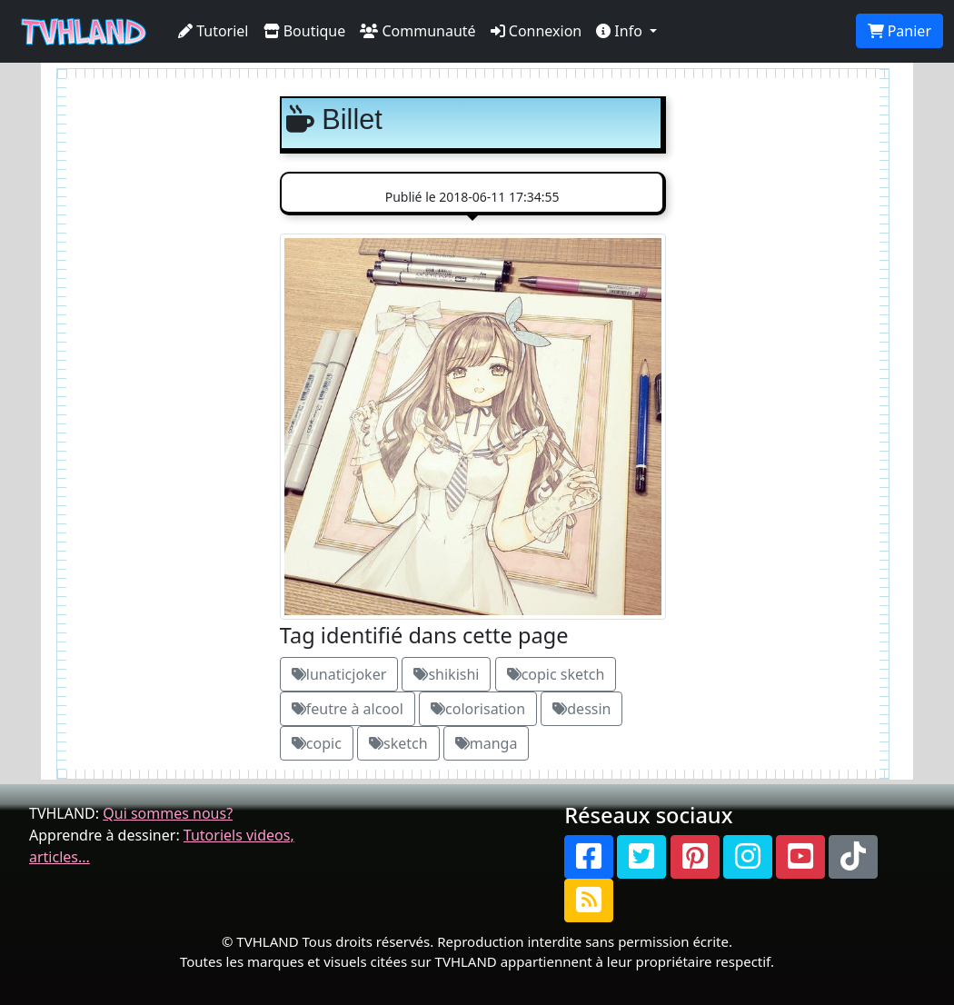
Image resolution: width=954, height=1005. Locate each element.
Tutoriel (213, 31)
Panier (899, 31)
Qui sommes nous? (168, 813)
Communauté (417, 31)
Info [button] (621, 31)
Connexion (536, 31)
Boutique (304, 31)
